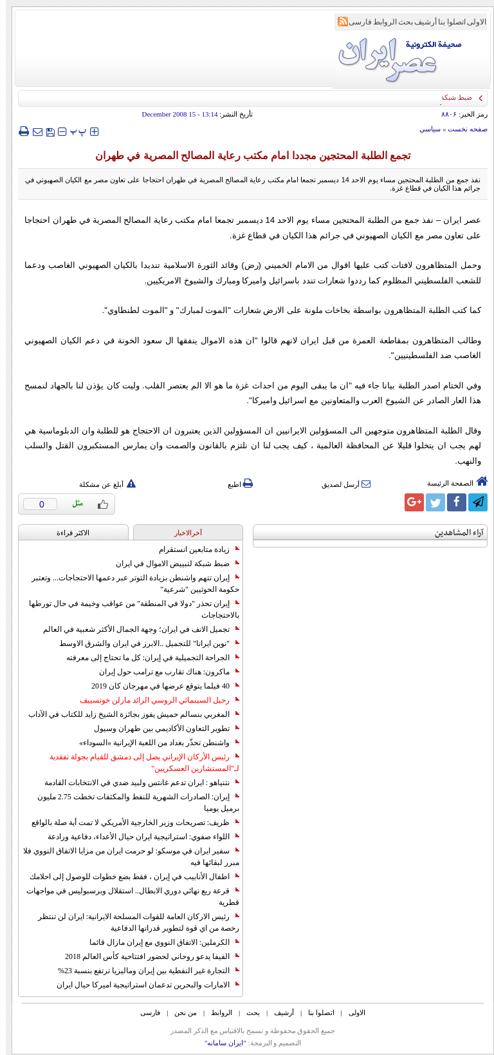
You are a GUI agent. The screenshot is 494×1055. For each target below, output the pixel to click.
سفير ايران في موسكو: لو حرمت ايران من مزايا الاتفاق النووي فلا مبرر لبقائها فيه (125, 856)
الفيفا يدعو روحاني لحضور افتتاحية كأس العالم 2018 (146, 956)
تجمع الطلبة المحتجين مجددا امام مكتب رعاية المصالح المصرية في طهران (247, 155)
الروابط (379, 21)
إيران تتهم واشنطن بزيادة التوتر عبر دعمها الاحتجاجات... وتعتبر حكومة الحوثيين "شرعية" (129, 583)
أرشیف (419, 21)
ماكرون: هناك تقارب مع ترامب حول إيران (163, 671)
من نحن (180, 1012)
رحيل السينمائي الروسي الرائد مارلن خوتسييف (153, 700)
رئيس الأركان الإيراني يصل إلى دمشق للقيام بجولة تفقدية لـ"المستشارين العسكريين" (138, 762)
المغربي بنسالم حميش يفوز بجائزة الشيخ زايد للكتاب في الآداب (128, 714)
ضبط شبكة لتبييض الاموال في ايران (171, 563)
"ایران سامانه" (220, 1043)
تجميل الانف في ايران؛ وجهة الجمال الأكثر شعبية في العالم (135, 629)
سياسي (424, 129)
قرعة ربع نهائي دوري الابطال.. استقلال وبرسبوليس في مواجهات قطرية (127, 896)
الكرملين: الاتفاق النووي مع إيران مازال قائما (158, 942)
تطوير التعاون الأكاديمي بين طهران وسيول (160, 728)
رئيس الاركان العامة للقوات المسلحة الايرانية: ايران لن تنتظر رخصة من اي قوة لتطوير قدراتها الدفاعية (132, 922)
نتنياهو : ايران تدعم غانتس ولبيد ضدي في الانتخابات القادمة (136, 782)
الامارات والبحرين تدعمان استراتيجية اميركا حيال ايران (142, 984)
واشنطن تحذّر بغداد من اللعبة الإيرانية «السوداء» (153, 742)
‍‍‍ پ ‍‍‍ (72, 131)
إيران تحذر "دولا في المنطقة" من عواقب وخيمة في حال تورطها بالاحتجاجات (128, 609)
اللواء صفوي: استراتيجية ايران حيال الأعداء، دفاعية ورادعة (137, 836)
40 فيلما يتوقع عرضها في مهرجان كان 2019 (159, 685)
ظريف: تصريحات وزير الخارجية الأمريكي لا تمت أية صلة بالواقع (129, 822)
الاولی (470, 21)
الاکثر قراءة (67, 533)
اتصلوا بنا (446, 21)
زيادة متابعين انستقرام (193, 549)
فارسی (354, 21)
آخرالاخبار (182, 533)
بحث (399, 21)
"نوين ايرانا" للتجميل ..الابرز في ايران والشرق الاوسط (143, 643)
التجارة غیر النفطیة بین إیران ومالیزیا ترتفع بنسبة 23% (142, 970)
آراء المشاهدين (453, 533)
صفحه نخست (462, 129)
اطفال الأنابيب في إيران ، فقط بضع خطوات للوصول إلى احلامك (128, 876)
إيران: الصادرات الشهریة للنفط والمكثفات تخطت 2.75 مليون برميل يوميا (132, 802)
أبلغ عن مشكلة (101, 484)
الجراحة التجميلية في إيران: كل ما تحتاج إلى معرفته (146, 657)
